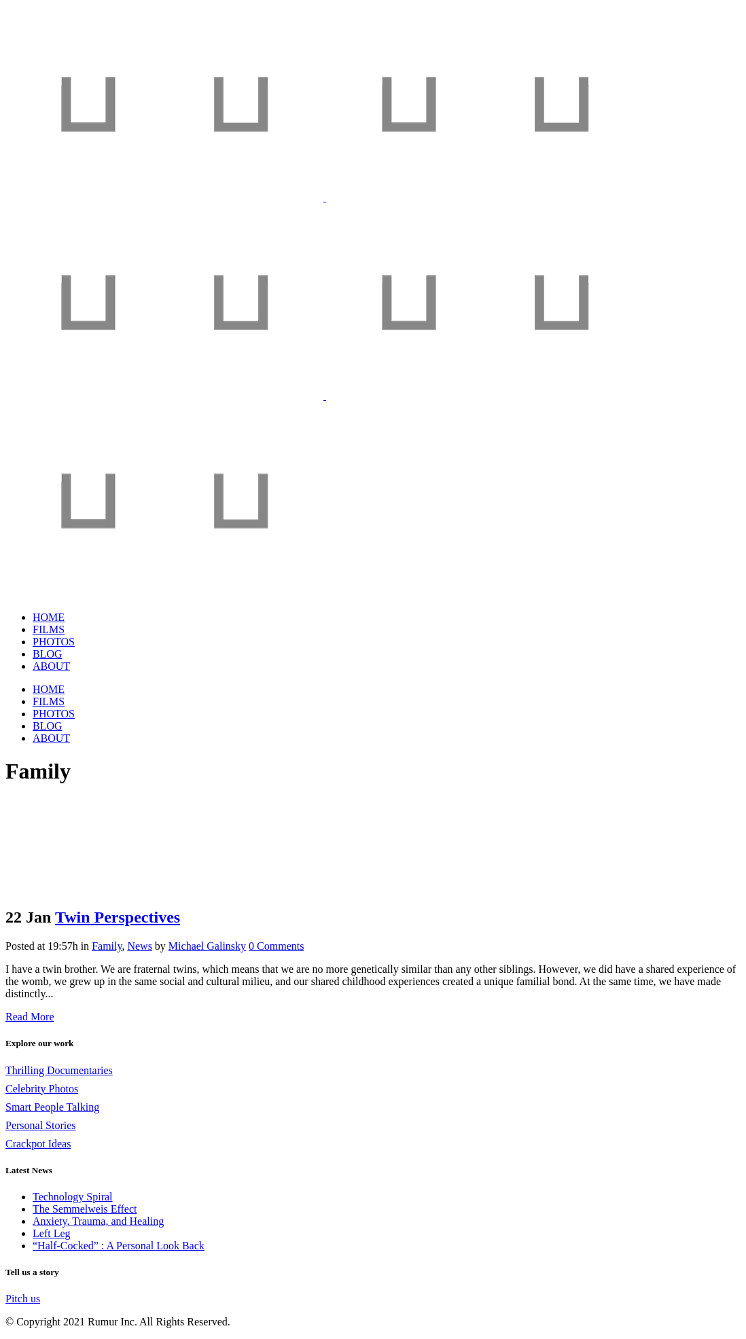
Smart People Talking (52, 1107)
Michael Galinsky (207, 946)
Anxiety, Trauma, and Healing (98, 1221)
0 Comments (276, 946)
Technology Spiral (73, 1196)
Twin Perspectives (117, 917)
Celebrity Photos (41, 1088)
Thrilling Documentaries (59, 1070)
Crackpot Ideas (38, 1143)
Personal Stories (40, 1125)
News (139, 946)
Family (107, 946)
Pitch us (22, 1298)
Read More (29, 1016)
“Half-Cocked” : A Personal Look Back (119, 1245)
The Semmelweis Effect (85, 1209)
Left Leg (52, 1233)
